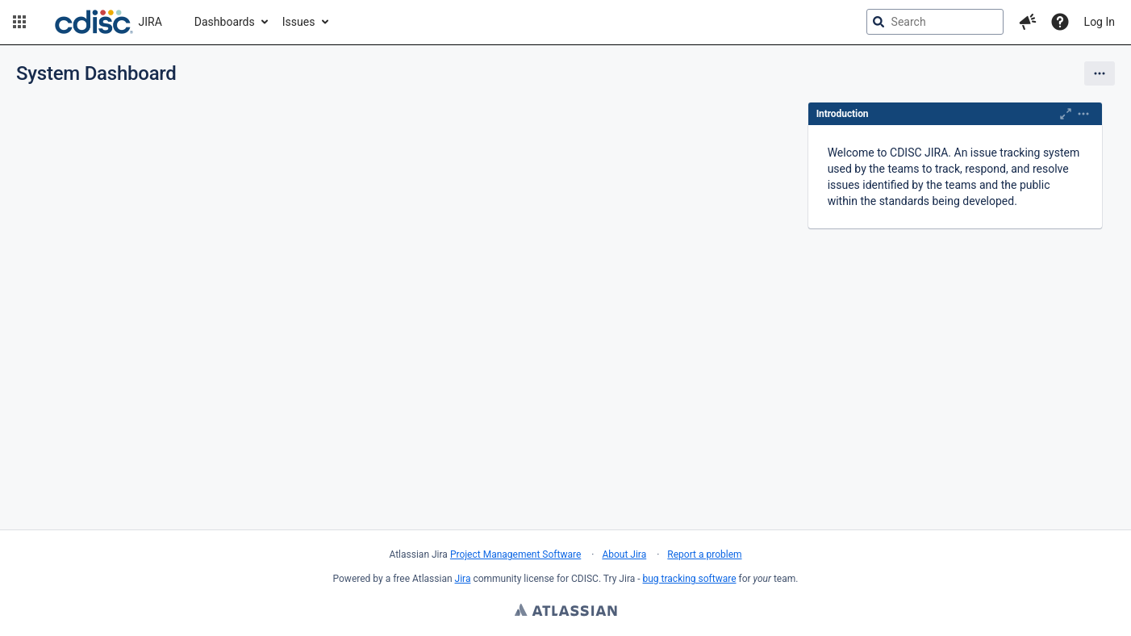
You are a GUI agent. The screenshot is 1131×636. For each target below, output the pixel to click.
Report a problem (704, 554)
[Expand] (1083, 113)
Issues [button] (298, 21)
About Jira (624, 554)
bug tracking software (690, 578)
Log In (1099, 21)
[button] (19, 22)
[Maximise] (1066, 113)
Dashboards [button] (224, 21)
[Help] (1060, 22)
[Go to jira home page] (108, 22)
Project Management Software (515, 554)
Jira (463, 578)
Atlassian (566, 612)
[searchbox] (935, 22)
